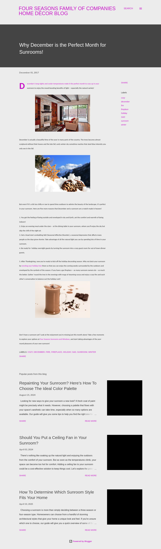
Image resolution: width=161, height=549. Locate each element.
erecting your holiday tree (32, 266)
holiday (124, 113)
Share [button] (124, 83)
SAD (123, 117)
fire (122, 105)
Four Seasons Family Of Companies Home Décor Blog (67, 11)
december (125, 102)
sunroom (125, 121)
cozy (123, 98)
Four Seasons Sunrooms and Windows (55, 339)
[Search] (128, 8)
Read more (91, 421)
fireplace (124, 109)
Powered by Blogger (80, 541)
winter (123, 125)
